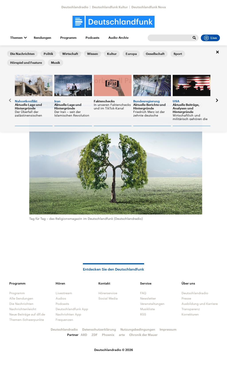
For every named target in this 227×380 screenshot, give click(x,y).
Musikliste (147, 309)
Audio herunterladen (84, 105)
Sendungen (42, 37)
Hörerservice (107, 293)
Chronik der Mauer (143, 335)
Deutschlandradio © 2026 (113, 350)
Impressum (168, 329)
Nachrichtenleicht (22, 309)
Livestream (64, 293)
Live (210, 37)
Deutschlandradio (74, 7)
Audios (61, 298)
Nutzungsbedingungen (137, 329)
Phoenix (108, 335)
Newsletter (148, 298)
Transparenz (191, 309)
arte (122, 335)
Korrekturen (190, 314)
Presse (186, 298)
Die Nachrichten (21, 304)
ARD (84, 335)
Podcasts (92, 37)
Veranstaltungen (152, 304)
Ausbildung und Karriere (200, 304)
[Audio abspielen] (44, 105)
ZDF (95, 335)
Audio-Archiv (118, 37)
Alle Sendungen (21, 298)
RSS (143, 314)
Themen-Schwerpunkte (26, 320)
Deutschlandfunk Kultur (110, 7)
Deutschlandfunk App (72, 309)
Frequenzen (64, 320)
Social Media (108, 298)
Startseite (14, 52)
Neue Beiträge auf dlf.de (27, 314)
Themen (16, 37)
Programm (68, 37)
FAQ (143, 293)
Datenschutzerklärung (99, 329)
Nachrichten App (68, 314)
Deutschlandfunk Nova (148, 7)
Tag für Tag (33, 52)
